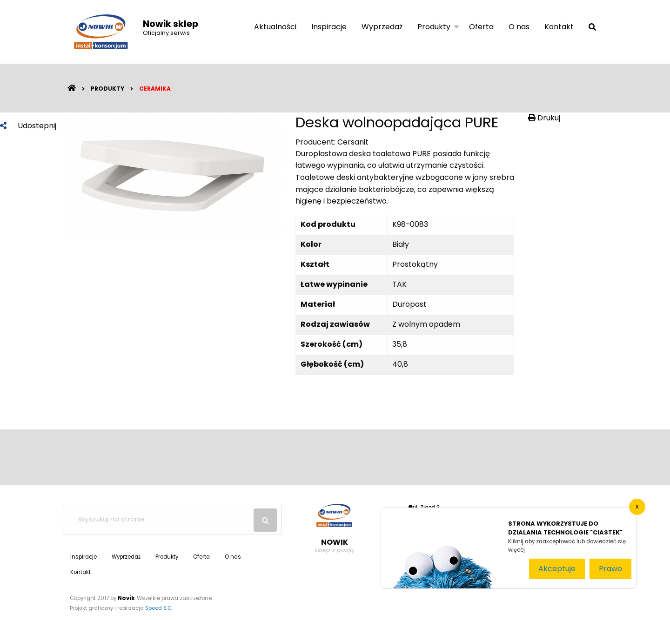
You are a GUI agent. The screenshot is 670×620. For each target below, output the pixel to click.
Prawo (610, 568)
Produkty (433, 26)
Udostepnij (28, 125)
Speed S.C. (159, 608)
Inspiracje (329, 26)
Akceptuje (557, 568)
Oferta (481, 26)
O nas (519, 26)
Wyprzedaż (382, 26)
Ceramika (155, 88)
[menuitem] (275, 27)
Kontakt (559, 26)
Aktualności (275, 26)
